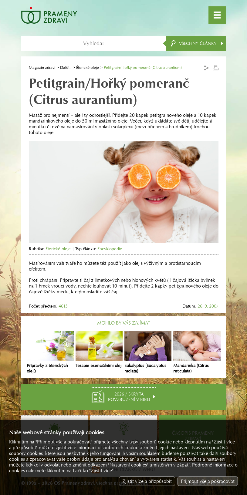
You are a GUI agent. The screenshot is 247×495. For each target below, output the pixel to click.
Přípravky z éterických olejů (50, 352)
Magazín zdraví (42, 67)
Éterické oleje (87, 67)
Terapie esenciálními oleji (99, 349)
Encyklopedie (109, 248)
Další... (65, 67)
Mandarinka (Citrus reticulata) (196, 352)
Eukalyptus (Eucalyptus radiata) (147, 352)
